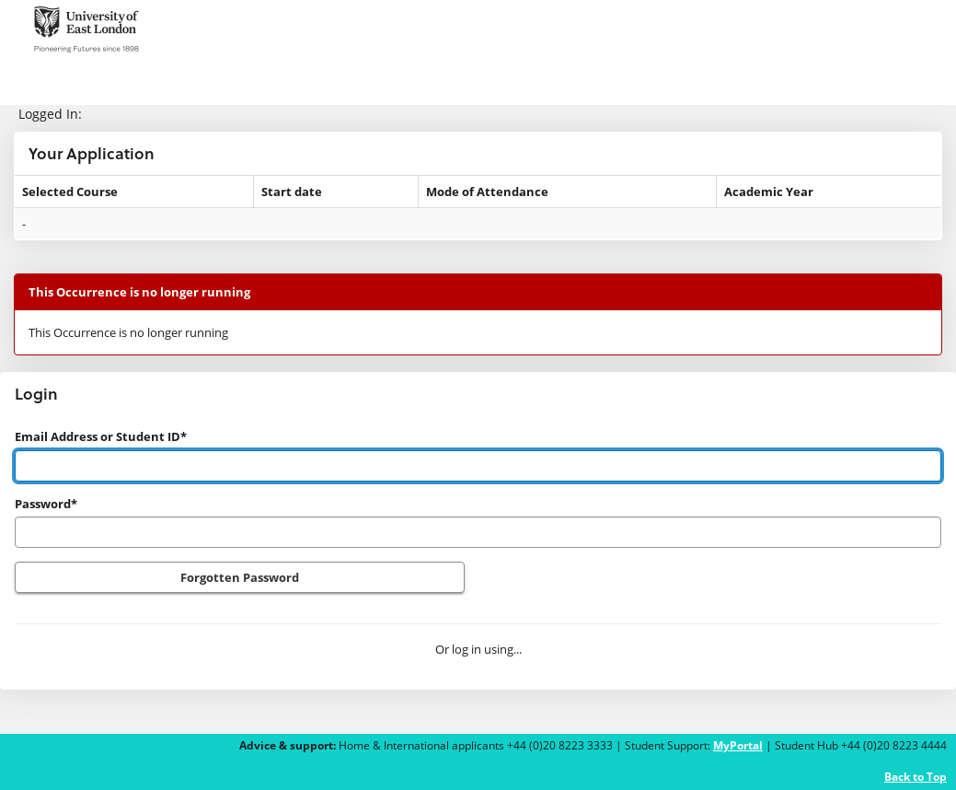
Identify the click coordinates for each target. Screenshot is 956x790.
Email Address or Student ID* (101, 436)
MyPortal (738, 745)
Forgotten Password (239, 577)
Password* (46, 503)
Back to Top (915, 776)
